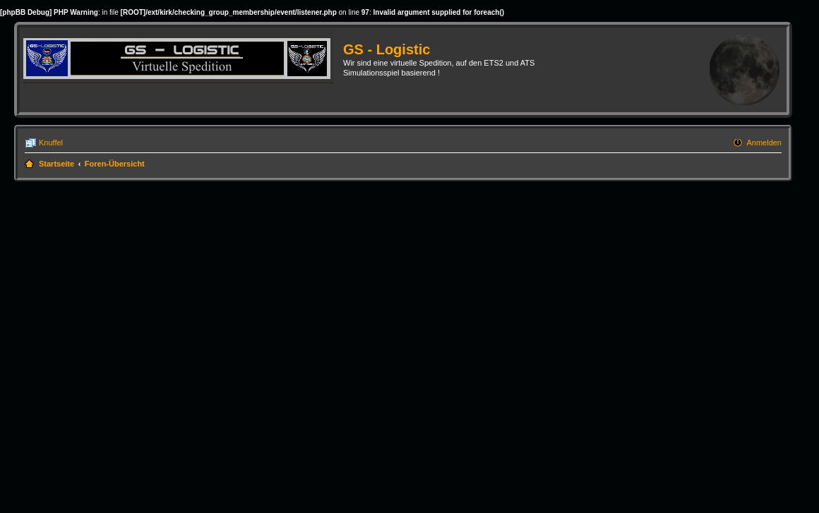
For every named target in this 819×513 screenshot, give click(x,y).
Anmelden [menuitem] (764, 142)
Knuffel (51, 142)
